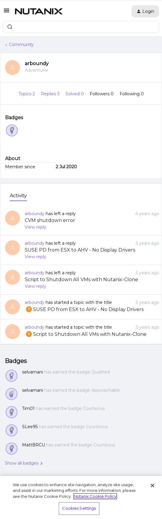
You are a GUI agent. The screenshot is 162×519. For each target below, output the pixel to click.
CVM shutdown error (50, 220)
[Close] (152, 485)
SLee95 (30, 426)
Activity (18, 195)
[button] (6, 12)
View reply (35, 227)
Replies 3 (51, 94)
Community (21, 44)
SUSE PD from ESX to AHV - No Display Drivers (80, 250)
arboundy (37, 63)
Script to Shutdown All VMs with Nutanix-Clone (81, 279)
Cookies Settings (79, 508)
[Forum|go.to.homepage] (39, 11)
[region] (81, 497)
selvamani (32, 372)
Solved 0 (75, 94)
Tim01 (28, 408)
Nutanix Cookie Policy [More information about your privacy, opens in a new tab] (95, 496)
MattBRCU (33, 445)
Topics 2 (27, 94)
